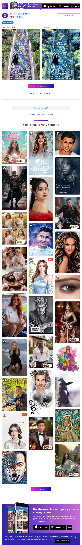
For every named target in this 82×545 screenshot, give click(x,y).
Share (68, 15)
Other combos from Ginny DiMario (41, 114)
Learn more (50, 539)
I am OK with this (62, 541)
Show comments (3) (41, 108)
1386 (19, 17)
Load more (41, 489)
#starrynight (8, 23)
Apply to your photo (41, 86)
